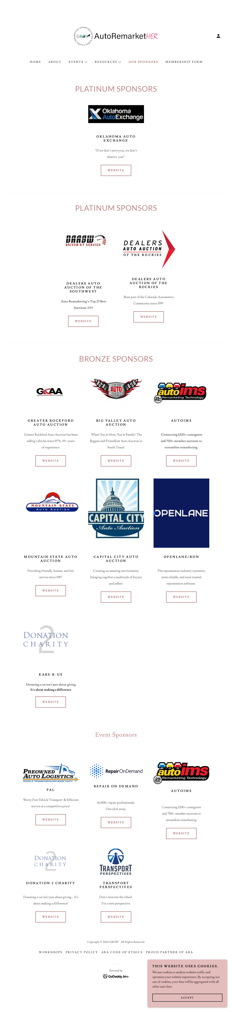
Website (116, 170)
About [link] (55, 62)
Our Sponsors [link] (144, 62)
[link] (116, 35)
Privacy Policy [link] (82, 952)
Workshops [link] (51, 952)
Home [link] (35, 62)
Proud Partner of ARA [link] (169, 952)
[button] (218, 36)
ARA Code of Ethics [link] (122, 952)
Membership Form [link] (184, 62)
